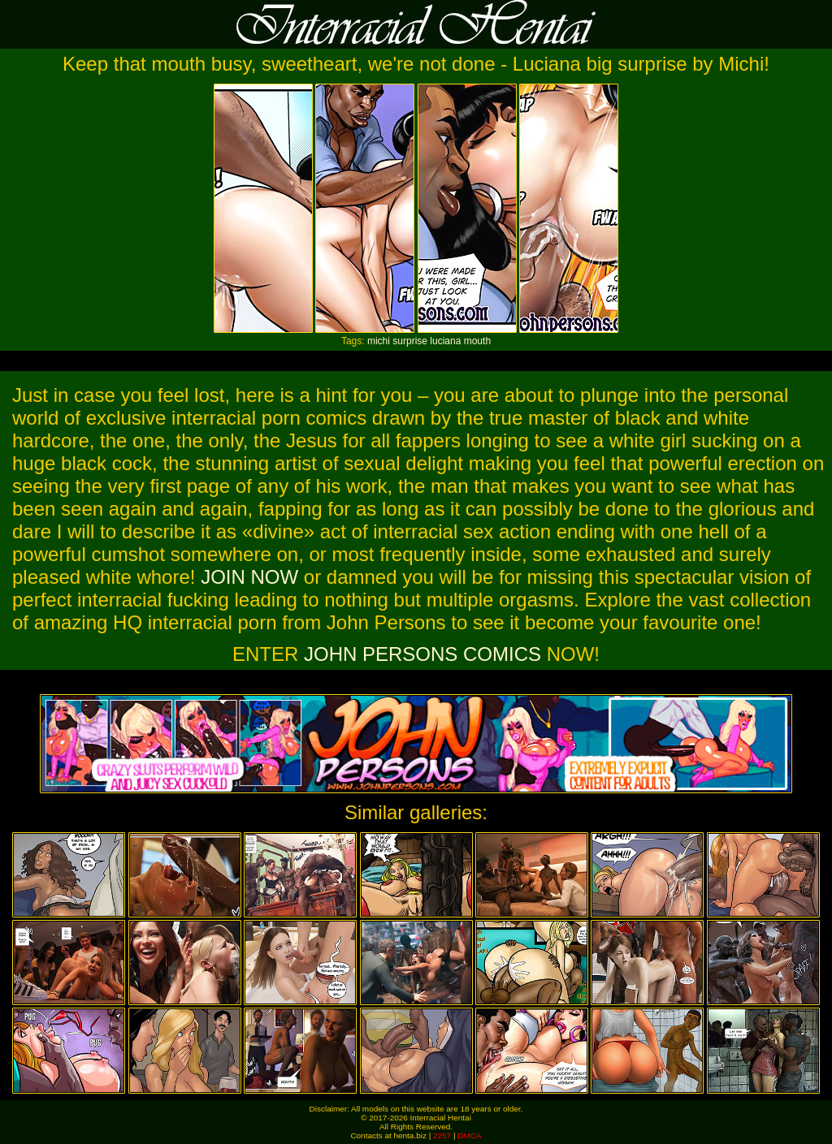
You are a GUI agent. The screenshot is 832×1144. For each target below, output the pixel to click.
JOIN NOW (249, 577)
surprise (409, 341)
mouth (477, 341)
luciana (445, 341)
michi (378, 341)
